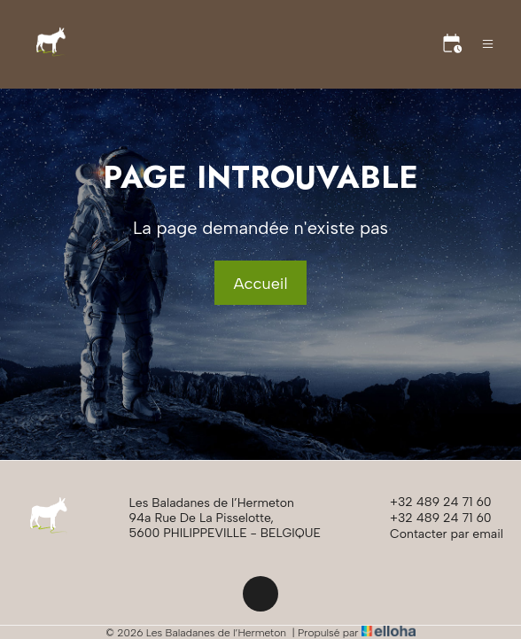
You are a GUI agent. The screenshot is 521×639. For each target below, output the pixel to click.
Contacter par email (436, 534)
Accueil (260, 283)
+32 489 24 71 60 (430, 502)
